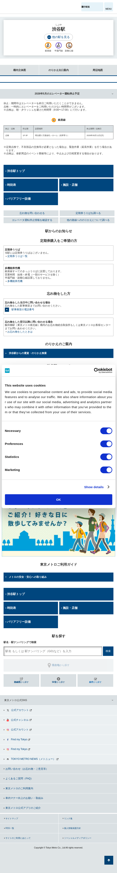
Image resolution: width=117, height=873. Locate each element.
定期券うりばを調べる (88, 213)
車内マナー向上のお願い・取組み (24, 798)
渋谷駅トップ (16, 171)
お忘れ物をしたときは (20, 331)
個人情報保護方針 (72, 828)
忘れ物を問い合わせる (32, 213)
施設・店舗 (70, 184)
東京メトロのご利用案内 (19, 788)
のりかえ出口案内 (54, 68)
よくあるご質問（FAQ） (19, 778)
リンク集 (68, 818)
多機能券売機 (14, 281)
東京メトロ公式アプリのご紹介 (23, 807)
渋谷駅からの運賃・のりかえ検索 (28, 353)
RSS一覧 (9, 828)
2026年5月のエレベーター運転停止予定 (57, 93)
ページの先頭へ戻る (108, 860)
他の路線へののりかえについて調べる (88, 220)
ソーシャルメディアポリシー (77, 838)
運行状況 (85, 7)
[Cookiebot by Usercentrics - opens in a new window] (93, 370)
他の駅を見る (61, 37)
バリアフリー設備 (19, 198)
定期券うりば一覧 (17, 256)
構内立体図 (13, 68)
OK (58, 499)
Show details (94, 487)
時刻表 (11, 184)
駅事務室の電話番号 (23, 309)
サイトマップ (11, 818)
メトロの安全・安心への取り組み (28, 576)
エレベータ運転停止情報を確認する (32, 220)
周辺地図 (90, 68)
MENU (108, 9)
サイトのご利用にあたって (18, 838)
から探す (21, 682)
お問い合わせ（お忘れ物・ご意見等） (26, 768)
